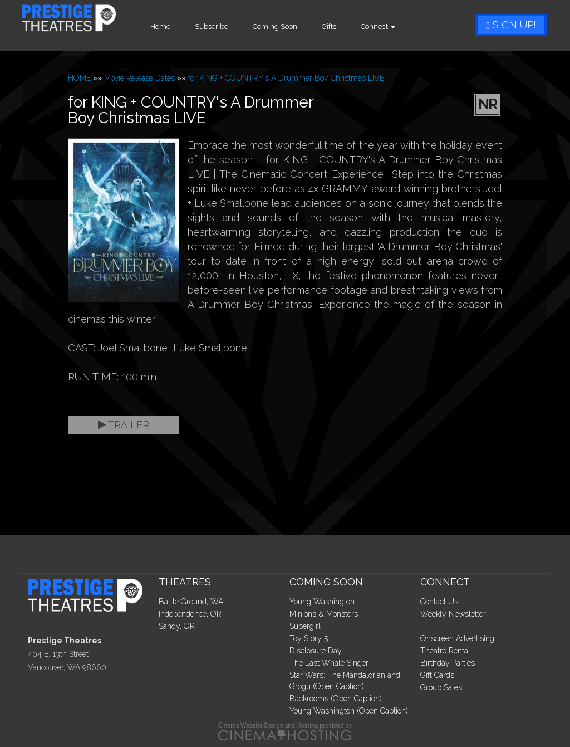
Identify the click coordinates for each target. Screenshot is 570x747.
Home (186, 26)
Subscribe (237, 26)
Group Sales (441, 687)
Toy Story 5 (308, 638)
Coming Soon (301, 26)
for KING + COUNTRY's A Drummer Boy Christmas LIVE (286, 78)
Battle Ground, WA (191, 601)
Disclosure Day (315, 650)
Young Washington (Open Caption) (348, 710)
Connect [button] (404, 26)
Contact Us (439, 601)
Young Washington (322, 601)
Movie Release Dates (139, 78)
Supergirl (305, 626)
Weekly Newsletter (453, 613)
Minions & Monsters (323, 613)
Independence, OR (190, 613)
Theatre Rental (445, 650)
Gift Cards (437, 675)
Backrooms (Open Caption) (335, 698)
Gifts (355, 26)
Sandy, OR (177, 626)
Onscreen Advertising (457, 638)
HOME (79, 78)
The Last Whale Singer (328, 662)
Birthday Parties (447, 662)
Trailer (123, 425)
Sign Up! (511, 25)
